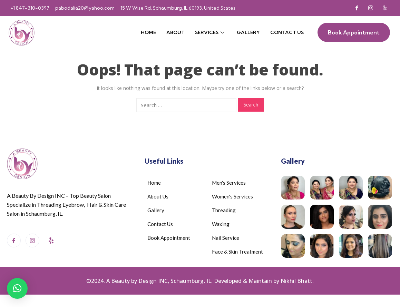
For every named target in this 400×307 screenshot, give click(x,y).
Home (148, 32)
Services (209, 32)
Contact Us (287, 32)
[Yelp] (384, 8)
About (175, 32)
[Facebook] (357, 8)
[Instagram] (370, 8)
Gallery (248, 32)
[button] (17, 288)
